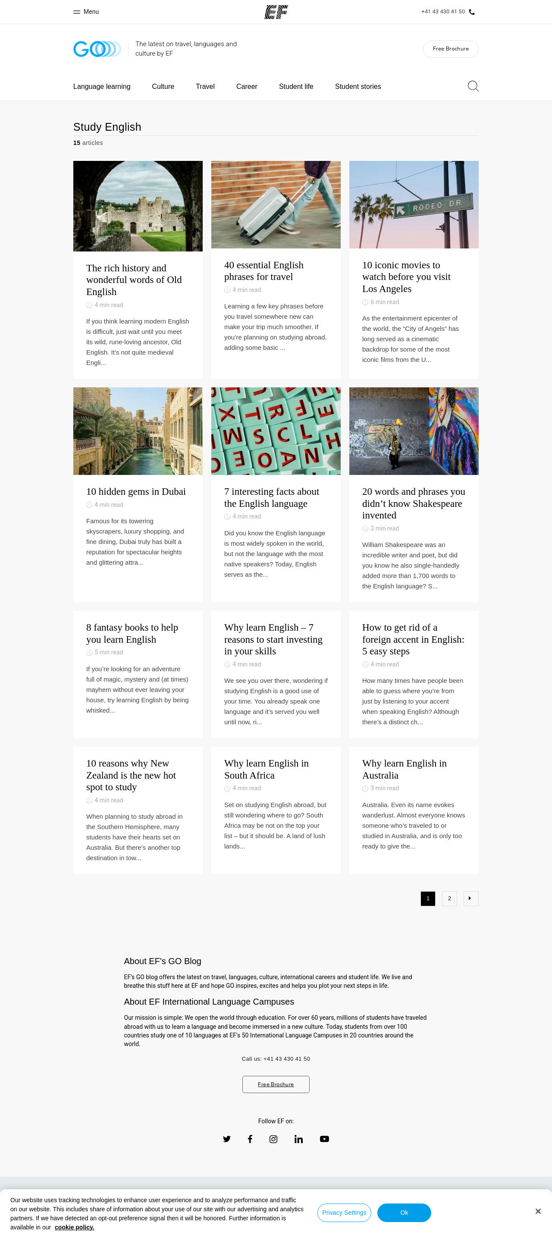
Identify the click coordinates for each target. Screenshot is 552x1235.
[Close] (538, 1211)
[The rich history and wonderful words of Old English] (138, 270)
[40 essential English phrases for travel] (276, 270)
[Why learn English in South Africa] (276, 810)
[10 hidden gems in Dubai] (138, 494)
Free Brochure (451, 48)
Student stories (358, 86)
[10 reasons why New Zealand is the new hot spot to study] (138, 810)
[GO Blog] (97, 49)
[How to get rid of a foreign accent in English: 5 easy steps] (414, 674)
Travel (205, 86)
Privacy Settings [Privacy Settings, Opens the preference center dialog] (344, 1212)
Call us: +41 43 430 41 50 (276, 1059)
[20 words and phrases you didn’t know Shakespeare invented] (414, 494)
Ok (404, 1212)
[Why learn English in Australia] (414, 810)
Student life (296, 86)
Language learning (102, 86)
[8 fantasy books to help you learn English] (138, 674)
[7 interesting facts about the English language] (276, 494)
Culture (163, 86)
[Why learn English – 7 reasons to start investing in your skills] (276, 674)
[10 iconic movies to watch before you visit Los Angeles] (414, 270)
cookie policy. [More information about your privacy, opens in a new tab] (74, 1227)
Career (246, 86)
